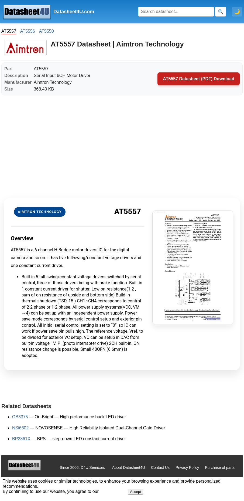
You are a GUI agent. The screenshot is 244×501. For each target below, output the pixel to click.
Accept (135, 492)
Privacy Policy (187, 467)
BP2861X (21, 438)
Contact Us (160, 467)
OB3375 (20, 417)
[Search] (176, 11)
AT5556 (27, 31)
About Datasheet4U (128, 467)
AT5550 (46, 31)
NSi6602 (20, 428)
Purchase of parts (220, 467)
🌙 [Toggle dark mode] (237, 11)
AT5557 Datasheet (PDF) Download (198, 78)
